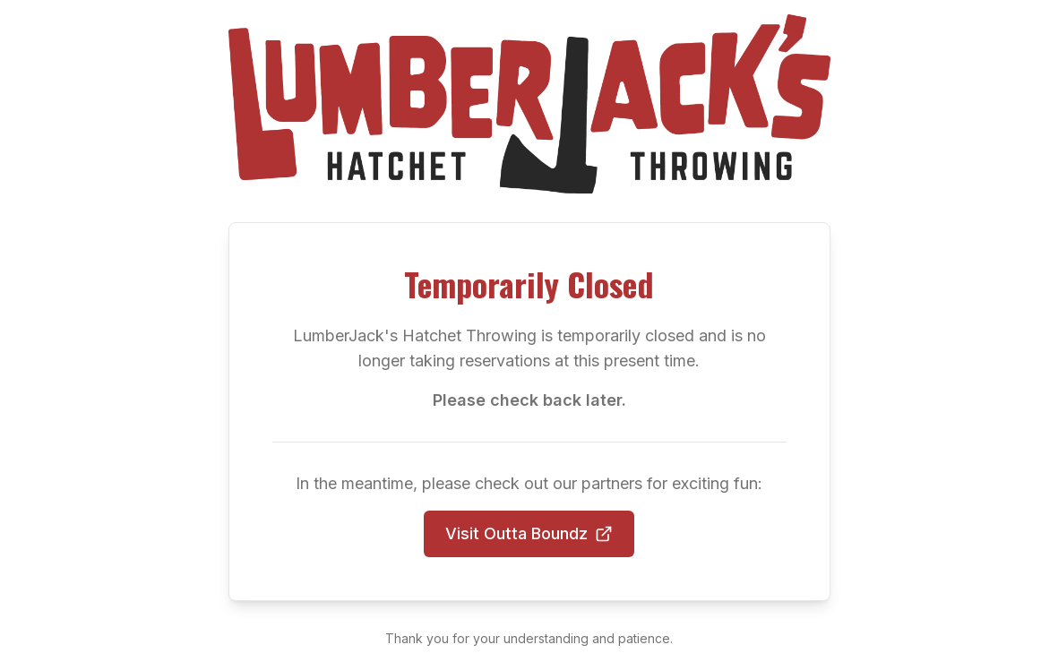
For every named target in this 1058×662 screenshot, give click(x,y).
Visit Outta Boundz (529, 533)
